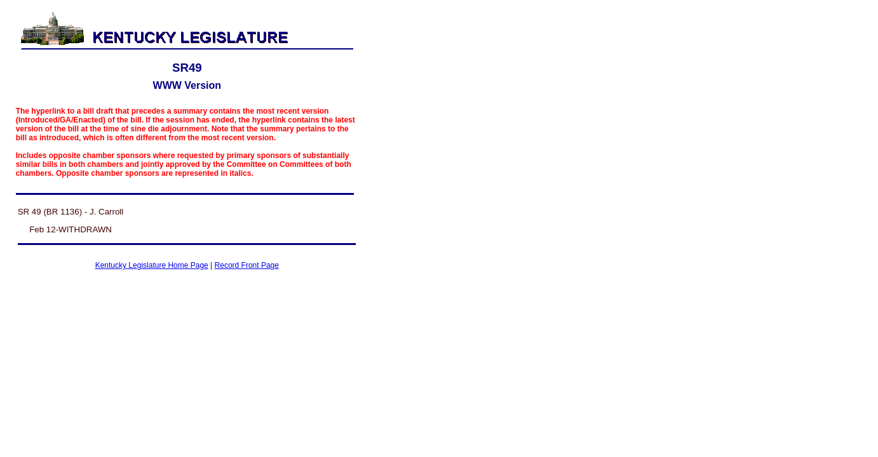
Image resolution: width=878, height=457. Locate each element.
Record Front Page (247, 265)
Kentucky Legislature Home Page (151, 265)
